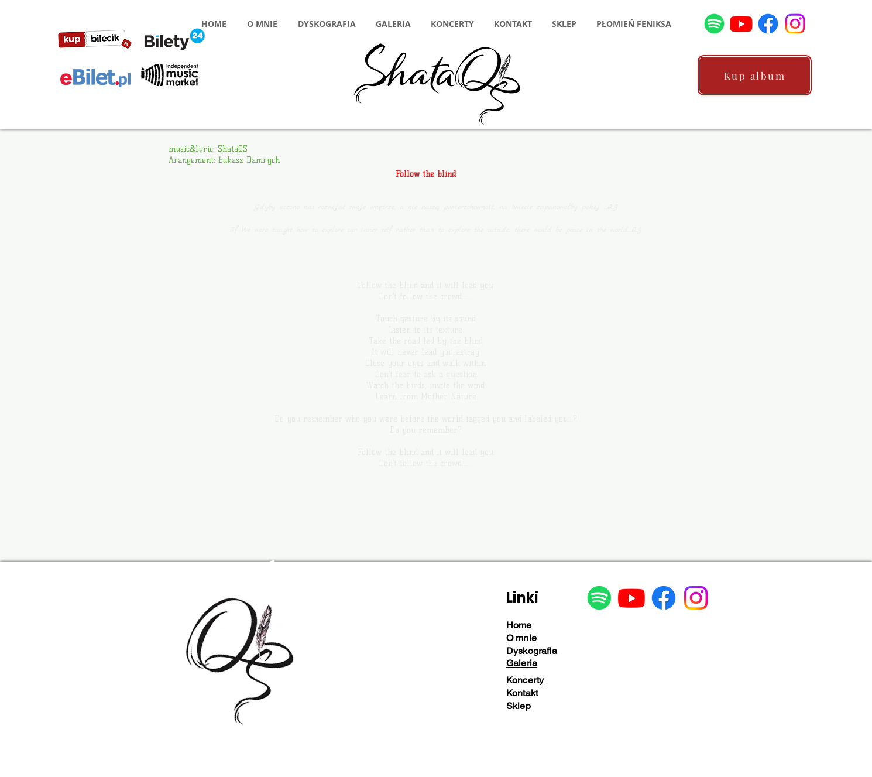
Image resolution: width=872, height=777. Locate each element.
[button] (261, 24)
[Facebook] (768, 24)
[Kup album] (754, 75)
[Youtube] (741, 24)
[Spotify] (714, 24)
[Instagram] (795, 24)
